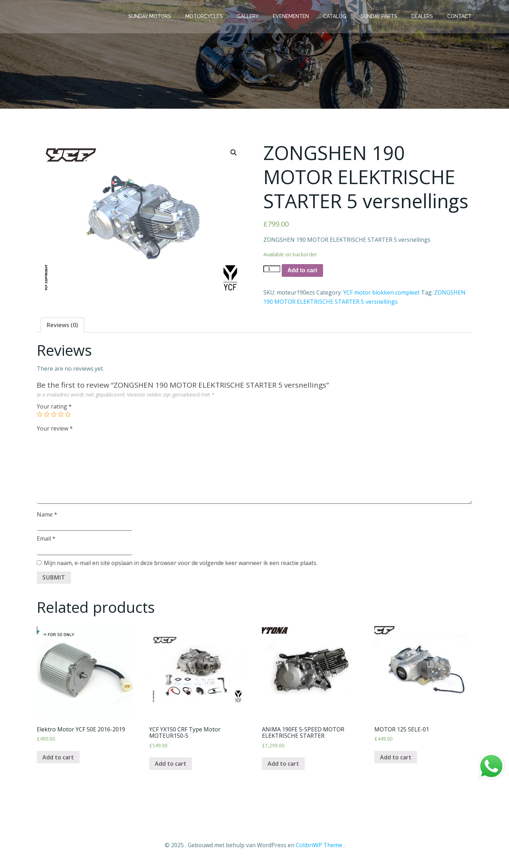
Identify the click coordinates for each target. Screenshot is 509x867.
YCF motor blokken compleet (381, 293)
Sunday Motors (150, 16)
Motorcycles (204, 16)
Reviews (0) (62, 326)
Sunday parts (379, 16)
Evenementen (292, 16)
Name (47, 515)
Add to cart (302, 271)
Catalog (335, 16)
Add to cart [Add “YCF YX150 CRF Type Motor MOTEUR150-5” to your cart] (170, 765)
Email (46, 539)
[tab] (62, 326)
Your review (55, 429)
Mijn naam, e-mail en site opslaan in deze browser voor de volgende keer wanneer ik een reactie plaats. (180, 564)
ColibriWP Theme (319, 846)
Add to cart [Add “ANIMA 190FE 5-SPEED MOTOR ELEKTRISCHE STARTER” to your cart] (283, 765)
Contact (460, 16)
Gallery (248, 16)
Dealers (423, 16)
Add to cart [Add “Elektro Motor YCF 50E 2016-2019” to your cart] (58, 758)
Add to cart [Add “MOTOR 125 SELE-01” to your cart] (395, 758)
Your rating (54, 407)
